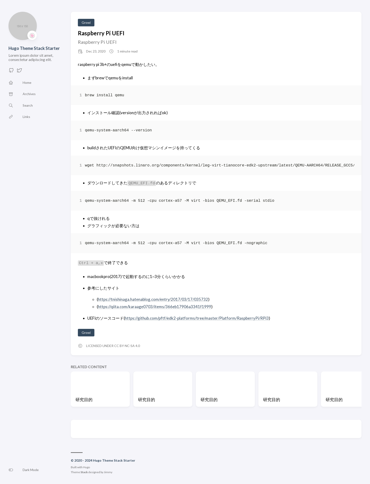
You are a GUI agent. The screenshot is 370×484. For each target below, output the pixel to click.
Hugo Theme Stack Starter (34, 48)
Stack (84, 472)
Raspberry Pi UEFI (101, 33)
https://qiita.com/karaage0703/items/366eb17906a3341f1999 (154, 306)
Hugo (86, 467)
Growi (86, 22)
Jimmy (108, 472)
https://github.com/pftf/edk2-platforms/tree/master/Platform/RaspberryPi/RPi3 (197, 318)
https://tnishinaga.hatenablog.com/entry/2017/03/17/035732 (153, 299)
